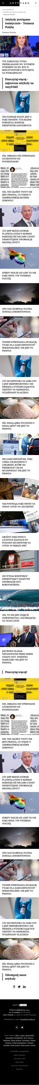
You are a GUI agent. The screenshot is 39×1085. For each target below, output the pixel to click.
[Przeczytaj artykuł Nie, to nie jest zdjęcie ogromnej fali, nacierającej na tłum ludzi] (19, 605)
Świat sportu (25, 1045)
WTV (25, 1038)
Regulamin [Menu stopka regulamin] (19, 1062)
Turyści (30, 1038)
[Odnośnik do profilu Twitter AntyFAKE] (22, 1027)
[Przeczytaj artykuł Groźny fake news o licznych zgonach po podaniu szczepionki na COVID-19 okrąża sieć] (19, 529)
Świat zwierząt (16, 1040)
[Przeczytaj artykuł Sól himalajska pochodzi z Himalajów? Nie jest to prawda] (19, 413)
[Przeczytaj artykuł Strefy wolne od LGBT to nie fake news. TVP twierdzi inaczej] (19, 263)
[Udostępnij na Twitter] (19, 987)
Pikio (17, 1035)
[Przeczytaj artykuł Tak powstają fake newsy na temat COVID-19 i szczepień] (19, 493)
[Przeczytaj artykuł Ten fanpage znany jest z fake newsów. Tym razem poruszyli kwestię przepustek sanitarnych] (19, 109)
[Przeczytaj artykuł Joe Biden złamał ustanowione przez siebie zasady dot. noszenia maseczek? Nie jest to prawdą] (19, 644)
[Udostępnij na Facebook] (14, 987)
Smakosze (6, 1040)
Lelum (22, 1035)
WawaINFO (9, 1038)
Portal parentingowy (19, 1043)
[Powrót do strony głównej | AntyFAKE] (19, 3)
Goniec (33, 1045)
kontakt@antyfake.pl (27, 1019)
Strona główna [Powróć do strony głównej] (19, 1055)
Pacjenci (8, 1043)
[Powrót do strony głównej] (19, 1005)
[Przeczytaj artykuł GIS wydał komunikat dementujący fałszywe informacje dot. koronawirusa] (19, 568)
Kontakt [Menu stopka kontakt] (19, 1069)
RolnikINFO (18, 1038)
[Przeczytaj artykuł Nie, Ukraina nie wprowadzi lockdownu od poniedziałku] (19, 146)
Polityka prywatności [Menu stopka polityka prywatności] (19, 1066)
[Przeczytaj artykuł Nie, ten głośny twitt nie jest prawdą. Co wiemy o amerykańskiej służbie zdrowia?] (19, 184)
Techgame (26, 1040)
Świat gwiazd (15, 1045)
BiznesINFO (29, 1035)
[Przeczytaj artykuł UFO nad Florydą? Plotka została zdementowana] (19, 298)
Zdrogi (33, 1040)
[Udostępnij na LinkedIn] (24, 987)
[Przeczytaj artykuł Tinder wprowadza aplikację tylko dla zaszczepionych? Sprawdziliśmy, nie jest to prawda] (19, 334)
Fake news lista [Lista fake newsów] (19, 1059)
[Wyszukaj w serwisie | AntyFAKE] (3, 3)
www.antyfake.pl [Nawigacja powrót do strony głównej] (8, 10)
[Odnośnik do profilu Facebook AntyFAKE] (17, 1027)
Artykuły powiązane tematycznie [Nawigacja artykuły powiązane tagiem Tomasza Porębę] (14, 12)
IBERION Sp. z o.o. (23, 1010)
